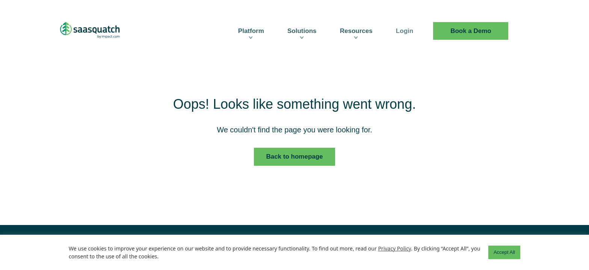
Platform (251, 30)
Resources (356, 30)
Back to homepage (294, 156)
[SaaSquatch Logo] (97, 31)
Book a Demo (470, 30)
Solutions (301, 30)
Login (404, 30)
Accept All (504, 252)
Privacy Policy (394, 248)
